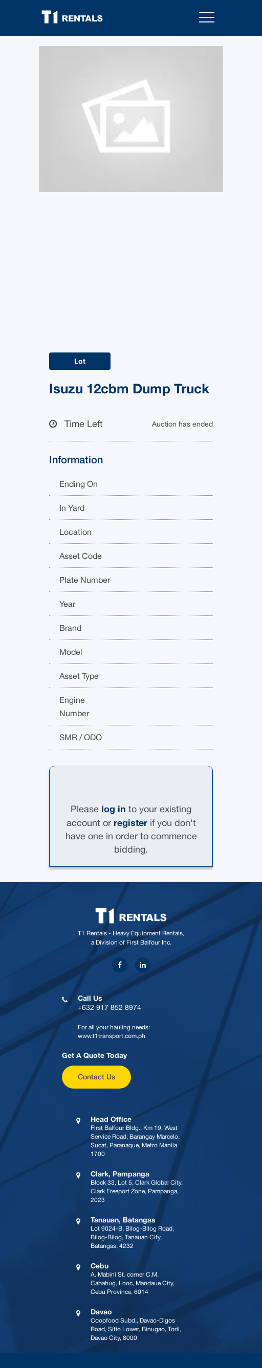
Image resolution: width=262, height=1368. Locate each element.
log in (113, 808)
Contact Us (96, 1076)
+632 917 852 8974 (109, 1007)
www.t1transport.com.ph (111, 1036)
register (130, 822)
